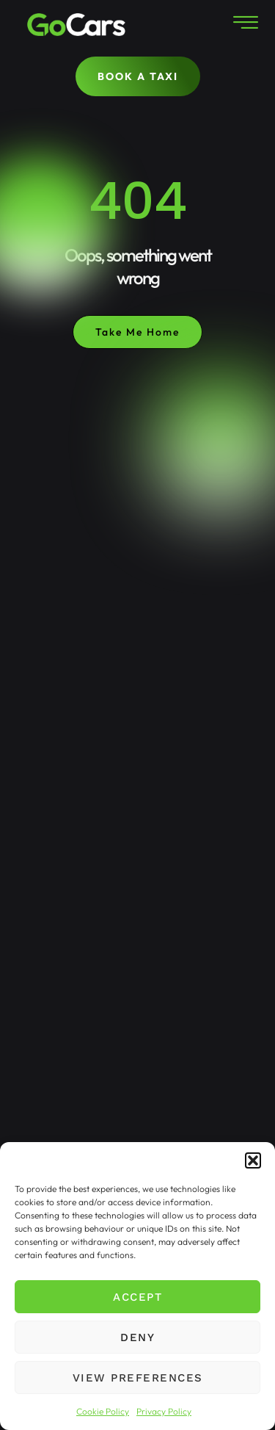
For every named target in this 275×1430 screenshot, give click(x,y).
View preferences (138, 1377)
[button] (253, 1160)
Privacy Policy (163, 1411)
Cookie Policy (102, 1411)
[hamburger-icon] (243, 24)
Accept (137, 1297)
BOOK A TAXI (138, 76)
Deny (137, 1337)
